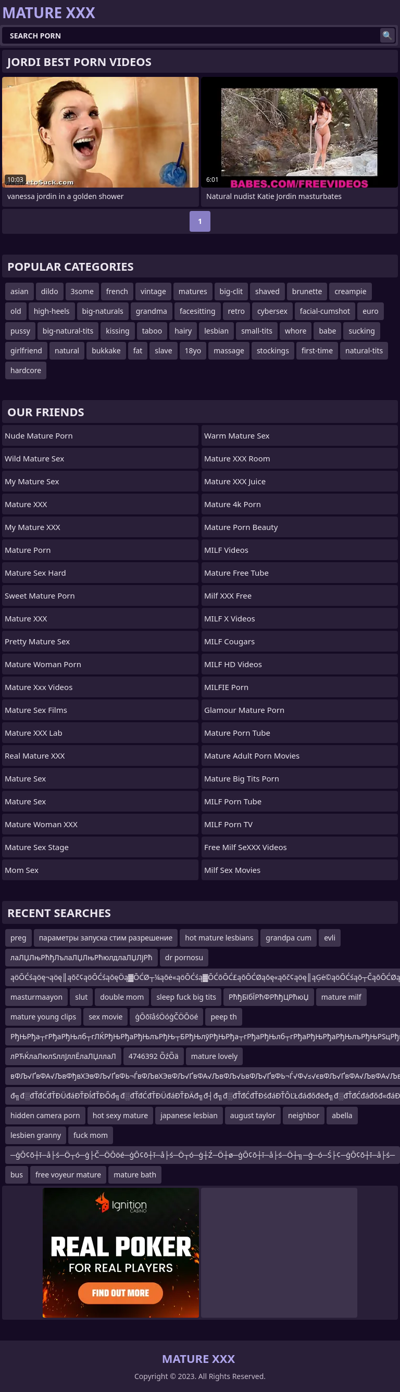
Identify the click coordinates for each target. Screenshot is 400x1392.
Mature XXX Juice (235, 481)
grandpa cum (288, 938)
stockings (273, 350)
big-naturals (102, 311)
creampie (350, 291)
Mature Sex (25, 778)
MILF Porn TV (228, 824)
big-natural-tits (68, 331)
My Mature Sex (32, 481)
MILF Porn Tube (232, 801)
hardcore (25, 370)
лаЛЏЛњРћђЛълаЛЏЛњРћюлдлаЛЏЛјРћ (81, 957)
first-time (317, 350)
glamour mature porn (244, 710)
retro (236, 311)
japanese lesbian (189, 1115)
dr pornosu (184, 957)
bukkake (106, 350)
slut (81, 997)
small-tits (256, 331)
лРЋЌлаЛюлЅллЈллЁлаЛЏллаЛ (63, 1056)
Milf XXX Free (228, 595)
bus (16, 1174)
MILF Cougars (229, 641)
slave (163, 350)
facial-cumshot (325, 311)
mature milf (341, 997)
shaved (267, 291)
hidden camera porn (45, 1115)
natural (67, 350)
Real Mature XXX (35, 755)
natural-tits (364, 350)
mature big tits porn (241, 778)
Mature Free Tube (236, 572)
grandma (151, 311)
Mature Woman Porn (43, 664)
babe (327, 331)
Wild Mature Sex (34, 458)
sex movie (105, 1017)
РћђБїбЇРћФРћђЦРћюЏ (269, 997)
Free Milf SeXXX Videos (245, 847)
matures (193, 291)
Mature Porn (28, 550)
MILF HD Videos (233, 664)
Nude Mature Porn (39, 435)
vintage (153, 291)
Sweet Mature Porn (40, 595)
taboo (152, 331)
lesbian (216, 331)
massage (229, 350)
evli (329, 938)
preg (18, 938)
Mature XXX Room (237, 458)
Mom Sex (22, 870)
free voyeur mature (68, 1174)
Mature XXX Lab (34, 732)
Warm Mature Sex (236, 435)
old (15, 311)
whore (296, 331)
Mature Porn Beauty (241, 527)
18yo (193, 350)
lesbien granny (35, 1135)
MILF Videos (226, 550)
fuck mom (90, 1135)
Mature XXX (26, 504)
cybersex (272, 311)
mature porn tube (237, 732)
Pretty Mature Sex (37, 641)
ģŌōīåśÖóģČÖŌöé (166, 1017)
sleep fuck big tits (186, 997)
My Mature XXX (32, 527)
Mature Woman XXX (41, 824)
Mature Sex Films (36, 710)
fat (138, 350)
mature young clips (43, 1017)
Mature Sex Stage (37, 847)
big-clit (231, 291)
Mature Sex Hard (35, 572)
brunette (307, 291)
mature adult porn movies (251, 755)
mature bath (135, 1174)
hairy (183, 331)
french (117, 291)
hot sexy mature (120, 1115)
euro (370, 311)
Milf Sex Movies (232, 870)
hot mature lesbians (219, 938)
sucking (361, 331)
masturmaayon (36, 997)
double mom (122, 997)
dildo (49, 291)
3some (82, 291)
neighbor (303, 1115)
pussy (20, 331)
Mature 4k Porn (232, 504)
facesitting (198, 311)
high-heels (52, 311)
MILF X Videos (229, 618)
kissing (117, 331)
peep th (223, 1017)
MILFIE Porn (226, 687)
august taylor (253, 1115)
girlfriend (26, 350)
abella (342, 1115)
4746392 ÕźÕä (154, 1056)
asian (19, 291)
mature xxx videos (38, 687)
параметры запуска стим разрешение (106, 938)
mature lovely (214, 1056)
